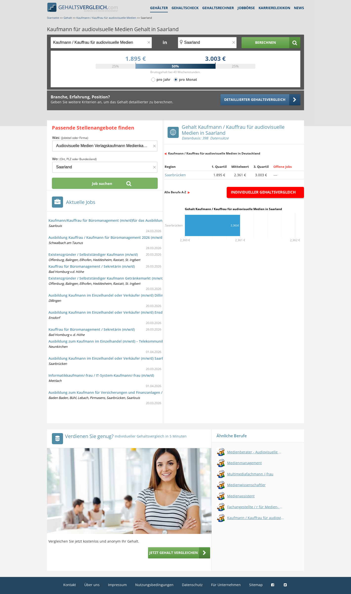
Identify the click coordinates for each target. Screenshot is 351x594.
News (299, 7)
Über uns (92, 584)
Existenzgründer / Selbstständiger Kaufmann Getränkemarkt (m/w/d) (106, 278)
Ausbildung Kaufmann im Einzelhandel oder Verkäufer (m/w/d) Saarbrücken (112, 358)
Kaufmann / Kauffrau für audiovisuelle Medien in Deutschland (214, 153)
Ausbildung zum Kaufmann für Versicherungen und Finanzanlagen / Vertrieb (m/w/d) (119, 392)
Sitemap (256, 584)
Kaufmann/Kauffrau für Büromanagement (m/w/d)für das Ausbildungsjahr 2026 (115, 220)
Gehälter (159, 7)
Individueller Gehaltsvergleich (263, 192)
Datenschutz (192, 584)
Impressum (117, 584)
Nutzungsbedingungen (154, 584)
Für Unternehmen (226, 584)
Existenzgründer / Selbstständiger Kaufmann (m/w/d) (93, 254)
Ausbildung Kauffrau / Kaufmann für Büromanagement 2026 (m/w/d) (105, 237)
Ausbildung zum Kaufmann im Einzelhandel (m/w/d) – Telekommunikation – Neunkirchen (123, 341)
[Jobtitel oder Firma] (104, 146)
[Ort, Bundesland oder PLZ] (207, 42)
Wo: (74, 158)
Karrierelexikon (274, 7)
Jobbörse (246, 7)
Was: (70, 137)
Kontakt (69, 584)
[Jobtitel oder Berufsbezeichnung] (101, 42)
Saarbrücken (175, 175)
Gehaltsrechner (218, 7)
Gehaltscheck (185, 7)
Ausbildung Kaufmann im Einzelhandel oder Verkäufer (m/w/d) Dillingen (108, 295)
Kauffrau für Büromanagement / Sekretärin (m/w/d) (91, 266)
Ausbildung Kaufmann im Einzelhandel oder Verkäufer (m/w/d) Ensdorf (108, 312)
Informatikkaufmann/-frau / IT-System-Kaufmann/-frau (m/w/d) (101, 375)
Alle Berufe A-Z (175, 192)
